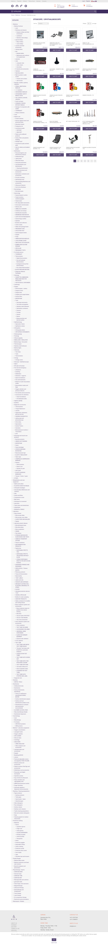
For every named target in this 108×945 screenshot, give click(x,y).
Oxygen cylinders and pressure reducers (20, 389)
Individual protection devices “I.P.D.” (22, 592)
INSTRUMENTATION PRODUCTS (20, 545)
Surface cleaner (18, 807)
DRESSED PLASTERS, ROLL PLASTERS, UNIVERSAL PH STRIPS (22, 585)
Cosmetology (16, 716)
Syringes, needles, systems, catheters (21, 83)
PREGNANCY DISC (20, 228)
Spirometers (18, 424)
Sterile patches (20, 464)
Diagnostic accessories (20, 404)
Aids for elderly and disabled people (22, 148)
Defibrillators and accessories (21, 770)
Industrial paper (19, 801)
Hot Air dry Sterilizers (20, 187)
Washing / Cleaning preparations (21, 791)
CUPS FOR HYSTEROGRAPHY (22, 216)
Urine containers (20, 625)
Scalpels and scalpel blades (22, 294)
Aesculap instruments (21, 302)
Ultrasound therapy (19, 887)
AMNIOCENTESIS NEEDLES (22, 238)
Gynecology (17, 193)
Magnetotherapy (18, 885)
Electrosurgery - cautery (21, 288)
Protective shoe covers (21, 850)
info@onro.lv (75, 6)
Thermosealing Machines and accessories (22, 182)
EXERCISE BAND (18, 871)
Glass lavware (17, 513)
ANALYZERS (17, 742)
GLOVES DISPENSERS (21, 832)
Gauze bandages (19, 447)
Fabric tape (18, 457)
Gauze (17, 445)
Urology (16, 358)
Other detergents (18, 803)
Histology (16, 275)
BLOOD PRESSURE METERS (22, 269)
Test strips (18, 352)
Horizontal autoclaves (20, 162)
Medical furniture (18, 26)
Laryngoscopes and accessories (19, 750)
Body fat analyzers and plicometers (20, 867)
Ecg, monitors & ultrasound (21, 777)
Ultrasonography (18, 338)
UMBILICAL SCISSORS (21, 208)
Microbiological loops (20, 525)
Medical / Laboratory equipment (21, 728)
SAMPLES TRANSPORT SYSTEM (21, 539)
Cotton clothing (19, 846)
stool (16, 28)
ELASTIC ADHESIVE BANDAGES (20, 473)
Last (95, 161)
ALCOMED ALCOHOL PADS (21, 710)
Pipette (17, 521)
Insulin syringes (19, 101)
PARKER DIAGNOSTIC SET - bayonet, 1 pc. (39, 148)
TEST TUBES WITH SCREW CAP (23, 658)
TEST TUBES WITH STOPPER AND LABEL (21, 675)
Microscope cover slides (21, 517)
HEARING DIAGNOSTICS (21, 416)
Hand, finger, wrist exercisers (21, 883)
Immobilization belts (21, 398)
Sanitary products (19, 795)
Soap (15, 815)
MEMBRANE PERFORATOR (22, 214)
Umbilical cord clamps (20, 210)
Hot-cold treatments (20, 379)
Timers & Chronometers (21, 574)
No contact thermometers (22, 267)
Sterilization (17, 151)
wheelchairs (17, 507)
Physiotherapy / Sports (19, 869)
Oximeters (17, 428)
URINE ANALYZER (19, 743)
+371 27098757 (60, 7)
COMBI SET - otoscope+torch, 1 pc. (39, 70)
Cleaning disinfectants (22, 168)
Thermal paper (18, 344)
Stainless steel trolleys (22, 37)
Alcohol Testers (19, 426)
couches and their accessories (19, 46)
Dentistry (15, 680)
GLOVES (17, 589)
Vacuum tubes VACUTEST (22, 615)
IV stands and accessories (21, 69)
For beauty (17, 722)
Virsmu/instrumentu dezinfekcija (19, 690)
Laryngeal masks (18, 732)
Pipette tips (18, 548)
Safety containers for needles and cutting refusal (22, 601)
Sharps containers (19, 112)
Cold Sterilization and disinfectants (20, 165)
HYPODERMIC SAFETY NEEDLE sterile (21, 94)
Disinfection (16, 684)
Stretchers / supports (20, 375)
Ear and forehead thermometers (20, 261)
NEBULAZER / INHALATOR (21, 340)
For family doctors (18, 252)
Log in (83, 1)
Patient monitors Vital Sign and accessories (22, 767)
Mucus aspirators (19, 529)
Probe (16, 236)
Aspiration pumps (18, 776)
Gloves (17, 824)
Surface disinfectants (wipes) (22, 699)
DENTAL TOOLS (18, 682)
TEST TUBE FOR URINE (22, 627)
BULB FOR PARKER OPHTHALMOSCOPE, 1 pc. (55, 122)
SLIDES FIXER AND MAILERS (22, 519)
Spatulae (17, 220)
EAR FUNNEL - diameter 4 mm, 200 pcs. (57, 70)
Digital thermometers (21, 258)
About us (13, 1)
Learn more (54, 942)
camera (16, 757)
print (16, 433)
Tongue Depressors (20, 408)
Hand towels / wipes (20, 799)
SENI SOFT (19, 132)
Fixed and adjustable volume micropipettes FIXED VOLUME (21, 759)
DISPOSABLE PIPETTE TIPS (22, 551)
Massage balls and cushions (21, 879)
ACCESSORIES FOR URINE (23, 629)
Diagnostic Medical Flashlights (20, 272)
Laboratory (16, 511)
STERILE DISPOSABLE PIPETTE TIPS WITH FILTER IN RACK (23, 561)
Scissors (18, 310)
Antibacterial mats (18, 686)
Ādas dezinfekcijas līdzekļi (20, 712)
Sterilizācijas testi (19, 179)
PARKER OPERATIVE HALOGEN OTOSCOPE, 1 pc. (73, 148)
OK (54, 939)
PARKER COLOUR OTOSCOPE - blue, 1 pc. (56, 96)
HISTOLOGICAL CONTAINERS (22, 282)
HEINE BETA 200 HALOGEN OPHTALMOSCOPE (39, 43)
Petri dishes (18, 533)
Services (38, 1)
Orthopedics (17, 328)
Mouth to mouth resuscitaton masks (22, 382)
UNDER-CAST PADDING (21, 441)
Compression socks (19, 497)
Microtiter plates (19, 527)
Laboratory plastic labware (20, 523)
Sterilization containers (22, 308)
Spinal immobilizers (20, 377)
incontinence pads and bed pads (22, 144)
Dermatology (17, 189)
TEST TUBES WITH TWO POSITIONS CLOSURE (22, 661)
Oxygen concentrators (19, 730)
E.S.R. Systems (19, 640)
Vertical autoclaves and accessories (21, 171)
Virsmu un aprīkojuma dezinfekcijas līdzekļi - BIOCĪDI (20, 695)
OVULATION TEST (19, 230)
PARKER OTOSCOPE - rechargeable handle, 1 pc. (40, 122)
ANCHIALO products (20, 724)
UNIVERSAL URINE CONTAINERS (21, 632)
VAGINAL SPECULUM (20, 595)
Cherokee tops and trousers (22, 856)
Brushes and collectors (21, 222)
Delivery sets (18, 206)
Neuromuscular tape (20, 453)
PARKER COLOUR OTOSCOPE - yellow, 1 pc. (72, 96)
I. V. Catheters (18, 90)
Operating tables (19, 73)
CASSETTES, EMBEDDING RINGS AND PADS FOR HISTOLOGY (21, 278)
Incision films (18, 296)
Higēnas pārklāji (18, 400)
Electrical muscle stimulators (21, 899)
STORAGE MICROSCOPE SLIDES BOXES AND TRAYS (22, 536)
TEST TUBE (18, 642)
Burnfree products (19, 439)
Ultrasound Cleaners (20, 185)
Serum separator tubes (22, 668)
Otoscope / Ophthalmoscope (21, 362)
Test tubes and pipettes (22, 304)
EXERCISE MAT (18, 877)
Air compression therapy (20, 897)
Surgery (16, 286)
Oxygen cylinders (18, 734)
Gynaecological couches (21, 195)
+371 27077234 (60, 6)
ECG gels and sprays (19, 365)
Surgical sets (18, 292)
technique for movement (20, 501)
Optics (15, 363)
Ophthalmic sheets (20, 326)
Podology (16, 336)
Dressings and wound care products (20, 436)
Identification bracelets (21, 212)
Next (92, 161)
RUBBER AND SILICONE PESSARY (21, 245)
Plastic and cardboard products (20, 135)
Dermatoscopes (19, 191)
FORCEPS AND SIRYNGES (21, 582)
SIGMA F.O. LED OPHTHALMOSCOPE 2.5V (88, 43)
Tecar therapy (17, 893)
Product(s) (89, 6)
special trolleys (19, 39)
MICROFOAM (18, 298)
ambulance (18, 369)
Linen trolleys (19, 43)
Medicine (17, 15)
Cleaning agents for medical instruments (21, 817)
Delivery (25, 1)
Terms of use (32, 1)
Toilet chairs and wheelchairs (21, 505)
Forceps (18, 312)
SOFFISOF (19, 130)
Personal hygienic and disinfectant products (20, 153)
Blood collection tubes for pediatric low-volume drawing (22, 610)
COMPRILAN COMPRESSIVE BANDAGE (22, 459)
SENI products (18, 726)
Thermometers (19, 256)
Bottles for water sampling (22, 597)
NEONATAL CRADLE (19, 509)
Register (88, 1)
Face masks (18, 852)
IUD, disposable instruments (22, 202)
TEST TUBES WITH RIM (22, 664)
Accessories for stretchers (22, 394)
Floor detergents (18, 805)
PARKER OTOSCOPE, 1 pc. (88, 95)
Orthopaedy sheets (20, 330)
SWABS (17, 531)
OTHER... (16, 478)
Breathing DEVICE (18, 755)
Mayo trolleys (19, 41)
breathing (17, 371)
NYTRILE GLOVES (20, 834)
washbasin (19, 35)
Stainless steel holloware (22, 306)
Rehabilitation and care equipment (19, 481)
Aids (15, 493)
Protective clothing (17, 820)
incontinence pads (20, 128)
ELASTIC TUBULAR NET (21, 455)
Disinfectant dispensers (20, 714)
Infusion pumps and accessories (19, 763)
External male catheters (22, 638)
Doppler (17, 234)
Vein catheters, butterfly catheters (21, 98)
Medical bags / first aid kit (20, 342)
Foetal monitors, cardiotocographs (19, 198)
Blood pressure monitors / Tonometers (21, 430)
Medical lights (17, 348)
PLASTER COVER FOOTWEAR (21, 485)
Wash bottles (18, 576)
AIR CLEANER (17, 736)
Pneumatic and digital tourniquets (19, 773)
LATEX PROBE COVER (20, 240)
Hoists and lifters (18, 495)
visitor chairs (19, 65)
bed (16, 51)
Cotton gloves (19, 830)
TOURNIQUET (18, 110)
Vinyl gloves (19, 838)
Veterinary (16, 350)
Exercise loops (18, 873)
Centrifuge (17, 739)
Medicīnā (16, 822)
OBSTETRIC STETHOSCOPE (22, 242)
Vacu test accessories (22, 619)
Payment (19, 1)
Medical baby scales (19, 860)
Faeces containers (20, 542)
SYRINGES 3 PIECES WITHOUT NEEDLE (20, 104)
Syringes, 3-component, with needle (22, 107)
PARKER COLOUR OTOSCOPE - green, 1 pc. (39, 96)
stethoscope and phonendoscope (19, 419)
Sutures (18, 314)
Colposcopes (18, 201)
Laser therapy (17, 895)
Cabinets (17, 71)
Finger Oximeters (18, 785)
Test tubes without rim (22, 666)
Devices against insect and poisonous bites (22, 121)
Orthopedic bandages (19, 487)
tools (15, 718)
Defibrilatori (18, 373)
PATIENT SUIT (18, 141)
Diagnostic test (18, 678)
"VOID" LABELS (19, 578)
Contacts (44, 1)
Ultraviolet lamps (19, 160)
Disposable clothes (20, 844)
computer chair (20, 63)
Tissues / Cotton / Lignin (21, 476)
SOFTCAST (18, 470)
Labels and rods (19, 580)
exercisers (16, 503)
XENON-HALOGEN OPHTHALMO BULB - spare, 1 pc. (90, 70)
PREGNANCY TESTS (20, 250)
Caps (16, 854)
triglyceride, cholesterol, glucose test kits (21, 413)
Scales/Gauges (17, 858)
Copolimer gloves (20, 826)
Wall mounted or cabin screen (21, 75)
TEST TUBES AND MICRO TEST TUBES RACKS (22, 645)
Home (12, 15)
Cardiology (17, 284)
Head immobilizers (21, 396)
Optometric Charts (20, 324)
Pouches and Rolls (20, 177)
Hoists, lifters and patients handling (21, 138)
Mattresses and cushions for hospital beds (22, 56)
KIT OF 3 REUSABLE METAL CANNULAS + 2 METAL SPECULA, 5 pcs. (88, 122)
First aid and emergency (20, 367)
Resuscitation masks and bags (21, 386)
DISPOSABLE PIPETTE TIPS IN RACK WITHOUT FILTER (22, 555)
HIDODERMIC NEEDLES (21, 92)
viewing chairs (18, 49)
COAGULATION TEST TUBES (21, 654)
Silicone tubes (17, 738)
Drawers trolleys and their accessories (22, 33)
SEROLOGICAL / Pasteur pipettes (21, 569)
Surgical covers (19, 290)
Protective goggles (20, 842)
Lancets (17, 410)
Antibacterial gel (19, 156)
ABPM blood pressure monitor (21, 783)
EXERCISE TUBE (18, 875)
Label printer (18, 158)
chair (16, 61)
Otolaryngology (18, 334)
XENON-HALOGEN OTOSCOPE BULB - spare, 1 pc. (72, 70)
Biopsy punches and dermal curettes (21, 319)
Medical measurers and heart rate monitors (21, 863)
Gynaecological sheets (21, 232)
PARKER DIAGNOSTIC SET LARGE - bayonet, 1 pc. (55, 148)
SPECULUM (18, 248)
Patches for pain (20, 468)
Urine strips (18, 422)
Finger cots (19, 828)
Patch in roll (19, 466)
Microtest (18, 613)
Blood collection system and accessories (22, 605)
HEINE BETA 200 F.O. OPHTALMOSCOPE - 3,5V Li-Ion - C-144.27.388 (73, 44)
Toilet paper (18, 797)
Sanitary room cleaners (20, 809)
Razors (18, 316)
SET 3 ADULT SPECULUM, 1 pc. (73, 121)
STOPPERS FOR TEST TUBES (21, 671)
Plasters (17, 462)
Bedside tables (20, 53)
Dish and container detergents (21, 813)
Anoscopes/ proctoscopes (22, 204)
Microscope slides (20, 515)
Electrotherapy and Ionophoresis (19, 890)
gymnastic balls (18, 881)
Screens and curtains (21, 78)
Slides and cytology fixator (21, 226)
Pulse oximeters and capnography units (19, 780)
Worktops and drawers (21, 30)
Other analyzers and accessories (20, 746)
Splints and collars (18, 483)
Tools (15, 114)
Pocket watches (19, 118)
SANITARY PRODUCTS (21, 599)
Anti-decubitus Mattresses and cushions (22, 490)
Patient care (17, 116)
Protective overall (19, 848)
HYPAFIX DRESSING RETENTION (20, 450)
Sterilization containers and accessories (22, 174)
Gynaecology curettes (20, 218)
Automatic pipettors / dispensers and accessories (21, 788)
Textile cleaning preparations (21, 811)
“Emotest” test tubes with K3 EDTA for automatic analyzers (22, 650)
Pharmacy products (20, 572)
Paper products (18, 793)
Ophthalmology (18, 322)
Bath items (17, 499)
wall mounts (19, 80)
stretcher (17, 59)
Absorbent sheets (19, 124)
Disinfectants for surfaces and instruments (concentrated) (21, 706)
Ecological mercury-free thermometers (22, 264)
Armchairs (19, 67)
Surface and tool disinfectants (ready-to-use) (22, 701)
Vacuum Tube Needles (22, 617)
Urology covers (19, 359)
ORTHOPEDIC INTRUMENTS (22, 332)
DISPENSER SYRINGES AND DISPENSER (22, 565)
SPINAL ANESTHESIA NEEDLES (20, 87)
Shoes (16, 840)
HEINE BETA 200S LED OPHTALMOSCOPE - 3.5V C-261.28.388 (56, 44)
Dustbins (16, 402)
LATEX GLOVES (20, 836)
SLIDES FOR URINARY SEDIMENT (21, 635)
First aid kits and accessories (22, 392)
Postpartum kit (19, 126)
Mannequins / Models (18, 901)
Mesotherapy (17, 720)
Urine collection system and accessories (22, 622)
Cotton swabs (18, 224)
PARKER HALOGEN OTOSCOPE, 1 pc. (89, 148)
